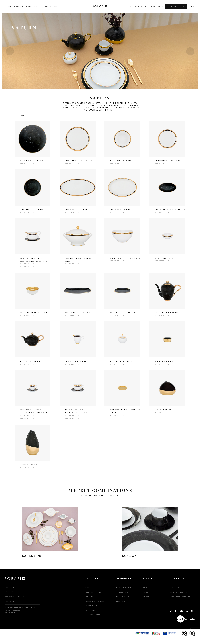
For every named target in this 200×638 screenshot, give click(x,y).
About (56, 6)
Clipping (147, 597)
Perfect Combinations (176, 6)
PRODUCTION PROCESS (94, 601)
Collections (25, 6)
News (153, 6)
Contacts (160, 6)
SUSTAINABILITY (136, 6)
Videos (146, 6)
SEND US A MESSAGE (178, 592)
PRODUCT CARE (91, 606)
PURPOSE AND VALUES (94, 592)
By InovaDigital (10, 613)
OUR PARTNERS (91, 610)
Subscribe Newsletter (180, 597)
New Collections (11, 6)
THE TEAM (89, 597)
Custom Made (38, 6)
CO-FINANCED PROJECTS (95, 615)
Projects (49, 6)
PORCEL (88, 587)
